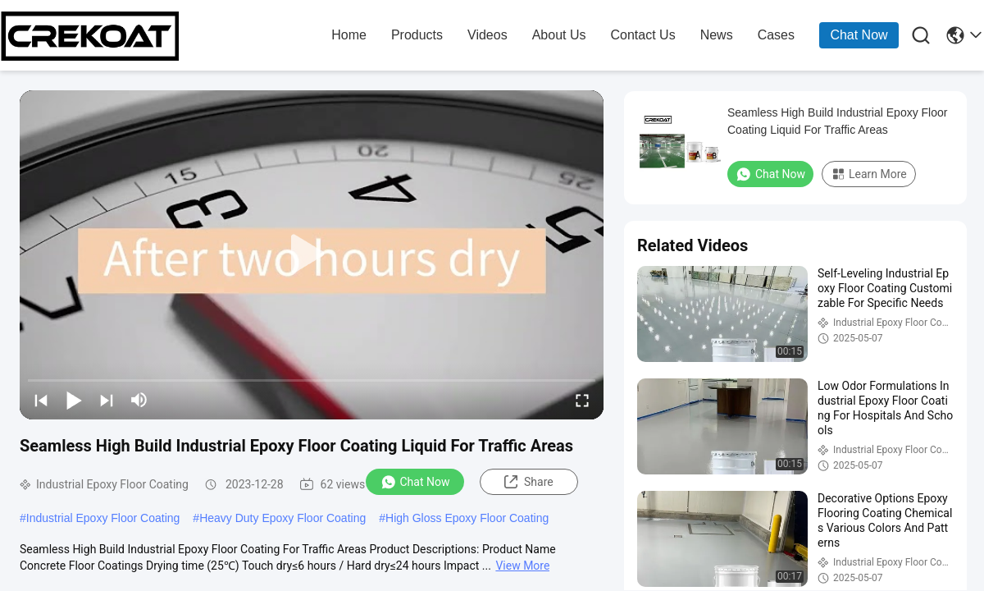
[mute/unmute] (139, 399)
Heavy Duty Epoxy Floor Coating (282, 518)
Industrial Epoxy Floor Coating (103, 518)
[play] (311, 254)
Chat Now (858, 35)
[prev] (41, 399)
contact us (642, 35)
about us (559, 35)
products (417, 35)
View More (522, 565)
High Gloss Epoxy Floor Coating (467, 518)
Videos (487, 35)
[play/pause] (73, 399)
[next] (106, 399)
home (349, 35)
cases (776, 35)
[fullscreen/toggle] (582, 399)
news (716, 35)
